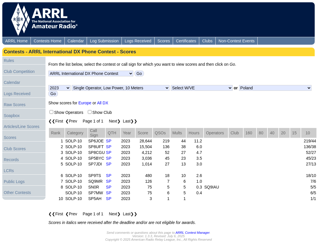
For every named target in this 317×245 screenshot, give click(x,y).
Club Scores (15, 148)
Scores (163, 41)
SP (108, 141)
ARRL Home (16, 41)
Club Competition (19, 71)
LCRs (9, 170)
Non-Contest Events (237, 41)
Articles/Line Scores (21, 126)
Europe (84, 103)
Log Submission (104, 41)
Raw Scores (14, 104)
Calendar (76, 41)
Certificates (186, 41)
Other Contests (17, 192)
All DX (102, 103)
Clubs (207, 41)
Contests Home (47, 41)
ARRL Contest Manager (193, 232)
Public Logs (14, 181)
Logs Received (138, 41)
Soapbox (12, 115)
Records (11, 159)
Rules (9, 60)
